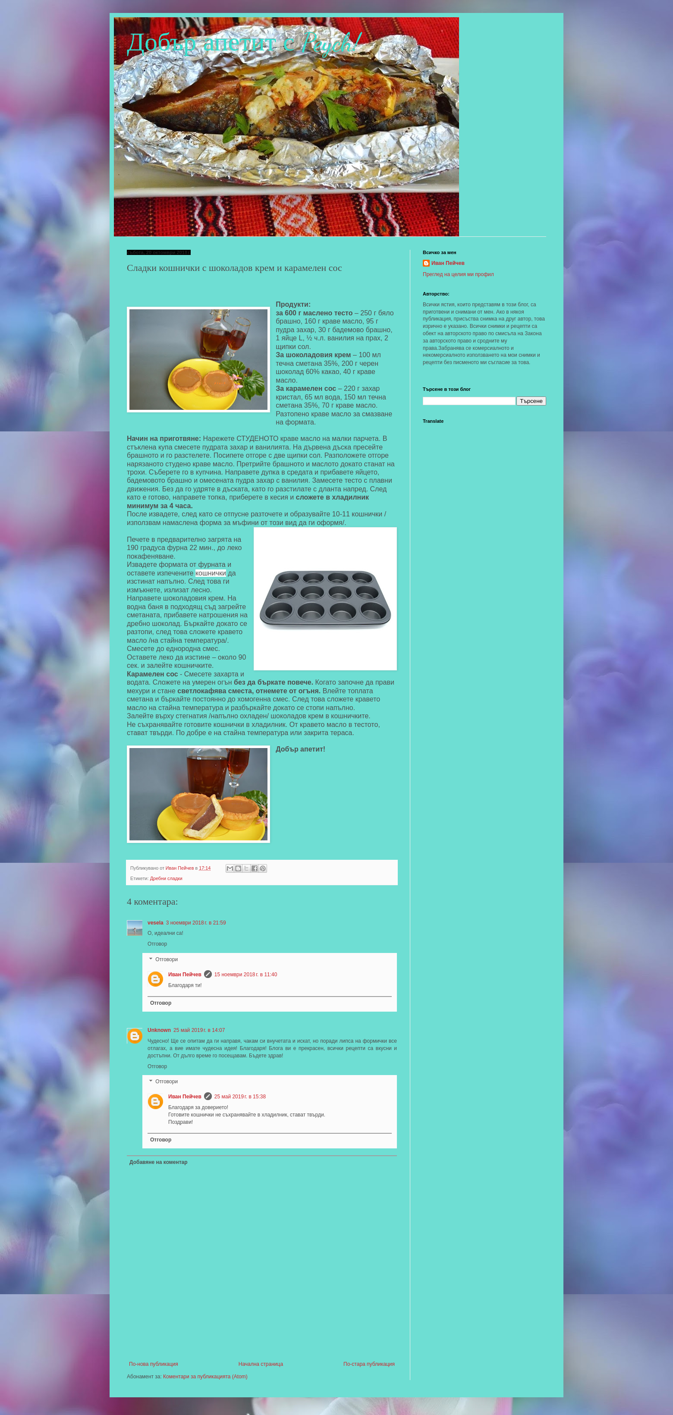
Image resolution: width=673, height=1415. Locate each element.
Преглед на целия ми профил (458, 274)
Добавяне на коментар (158, 1162)
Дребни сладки (166, 878)
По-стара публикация (369, 1364)
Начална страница (261, 1364)
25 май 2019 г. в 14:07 (199, 1030)
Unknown (159, 1030)
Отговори (166, 959)
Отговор (157, 944)
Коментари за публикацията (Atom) (205, 1377)
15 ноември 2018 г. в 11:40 (245, 975)
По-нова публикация (153, 1364)
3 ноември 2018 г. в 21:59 (196, 923)
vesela (156, 923)
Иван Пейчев (184, 975)
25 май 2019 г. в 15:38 (240, 1097)
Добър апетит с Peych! (243, 42)
